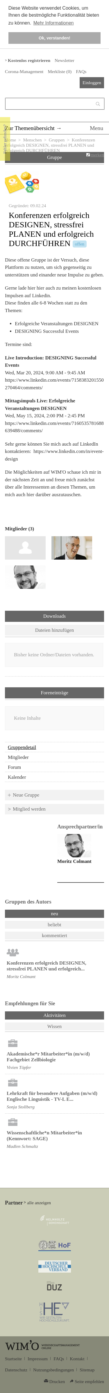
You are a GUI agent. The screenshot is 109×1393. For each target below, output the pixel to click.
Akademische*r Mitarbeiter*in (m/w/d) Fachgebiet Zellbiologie (48, 1057)
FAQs (81, 71)
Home (10, 139)
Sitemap (87, 1369)
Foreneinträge (54, 692)
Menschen (32, 139)
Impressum (38, 1358)
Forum (14, 767)
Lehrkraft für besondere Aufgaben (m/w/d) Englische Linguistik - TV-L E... (52, 1096)
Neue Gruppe (26, 795)
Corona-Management (24, 71)
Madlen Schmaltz (22, 1146)
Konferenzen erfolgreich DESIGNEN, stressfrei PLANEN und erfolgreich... (46, 966)
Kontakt (77, 1358)
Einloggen (92, 82)
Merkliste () (60, 71)
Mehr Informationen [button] (53, 22)
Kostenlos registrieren (29, 60)
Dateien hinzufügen (54, 630)
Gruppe (54, 157)
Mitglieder (18, 757)
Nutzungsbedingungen (53, 1369)
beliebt (54, 924)
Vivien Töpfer (19, 1067)
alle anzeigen (39, 1202)
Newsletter (64, 60)
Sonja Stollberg (21, 1106)
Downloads (54, 616)
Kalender (17, 777)
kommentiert (54, 935)
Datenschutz (16, 1369)
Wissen (54, 1026)
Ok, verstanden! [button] (54, 38)
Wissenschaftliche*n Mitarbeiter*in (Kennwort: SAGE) (44, 1135)
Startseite (13, 1358)
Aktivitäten (69, 1015)
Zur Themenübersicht (30, 128)
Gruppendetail (22, 747)
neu (54, 913)
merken (97, 154)
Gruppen (57, 139)
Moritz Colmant (74, 861)
